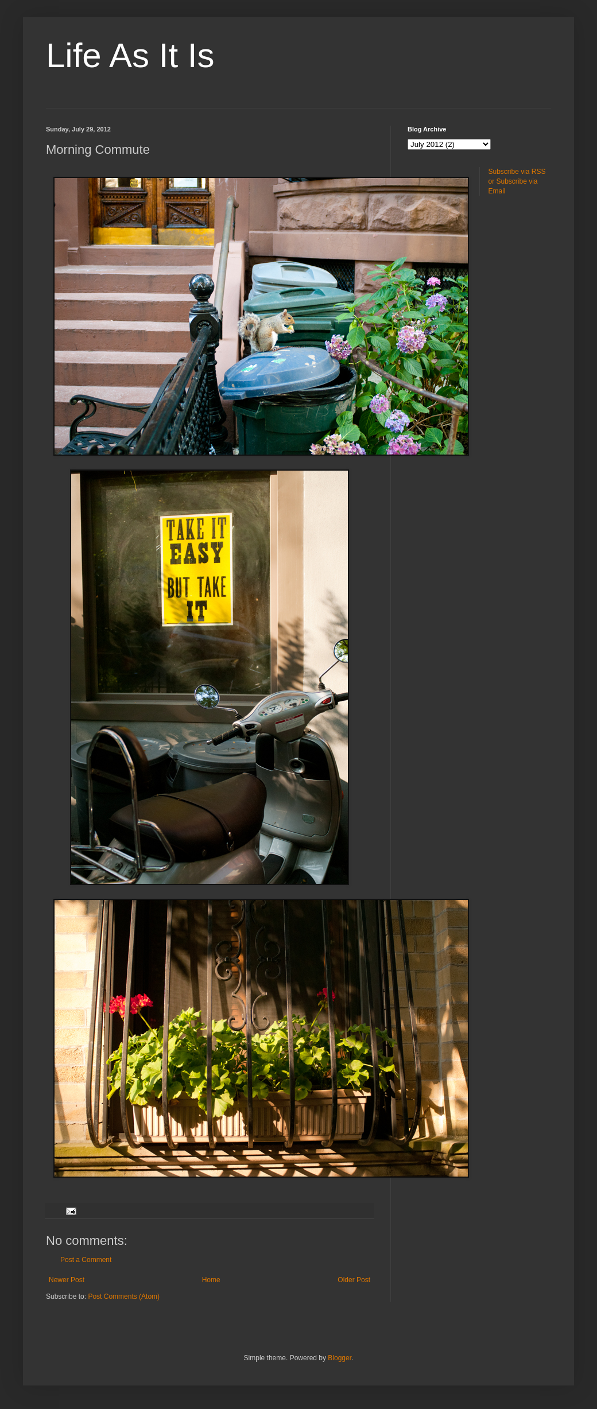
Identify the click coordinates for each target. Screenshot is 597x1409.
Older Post (354, 1280)
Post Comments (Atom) (124, 1296)
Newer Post (66, 1280)
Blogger (339, 1358)
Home (211, 1280)
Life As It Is (130, 55)
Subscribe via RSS (517, 172)
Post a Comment (85, 1260)
